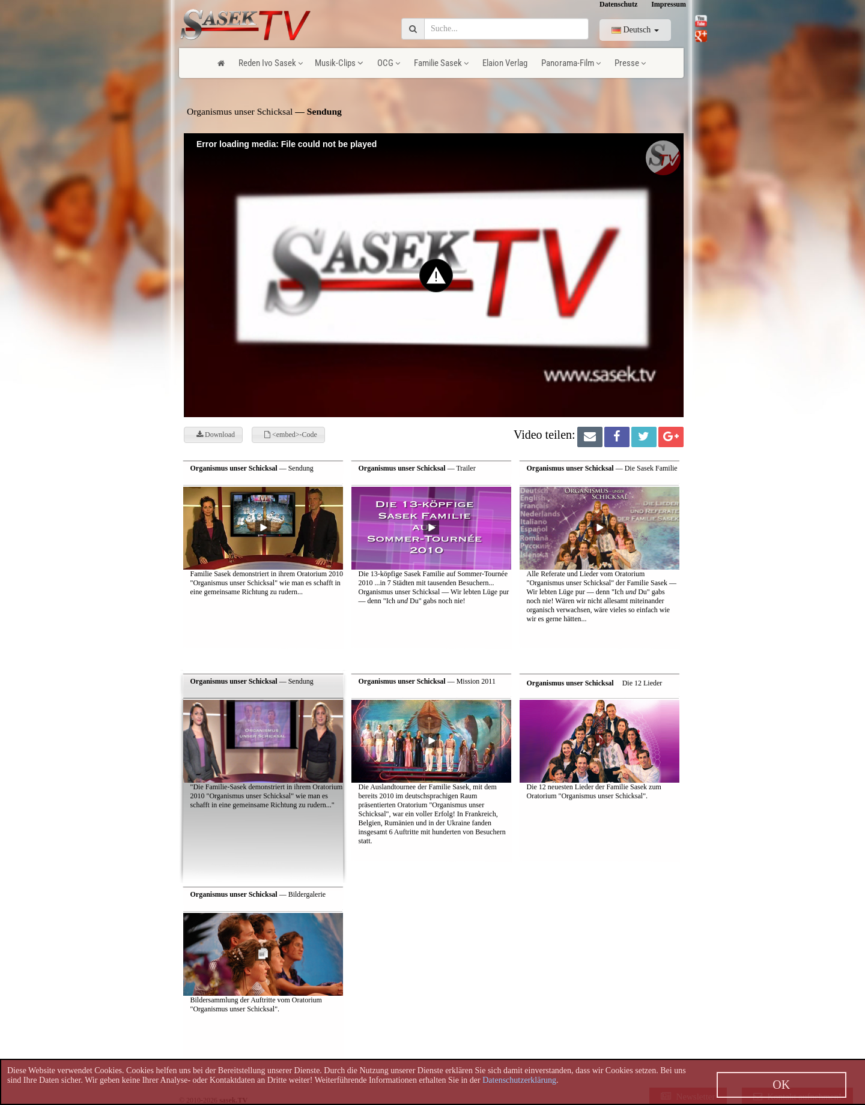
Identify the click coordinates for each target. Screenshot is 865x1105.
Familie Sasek (441, 63)
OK (781, 1084)
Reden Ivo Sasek (270, 63)
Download (215, 434)
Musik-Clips (339, 63)
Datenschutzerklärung (519, 1080)
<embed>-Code (290, 434)
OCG (388, 63)
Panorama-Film (571, 63)
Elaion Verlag (504, 63)
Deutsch (635, 29)
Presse (630, 63)
